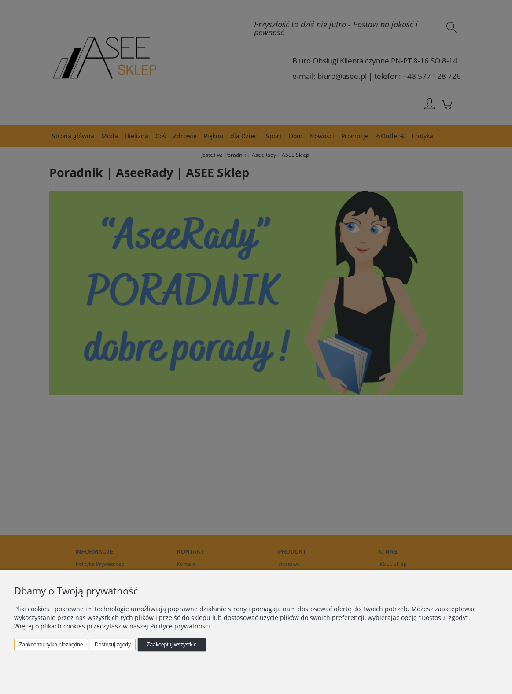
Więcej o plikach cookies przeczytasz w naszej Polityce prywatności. (113, 626)
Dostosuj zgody (113, 645)
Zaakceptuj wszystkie (171, 645)
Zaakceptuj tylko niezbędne (51, 645)
